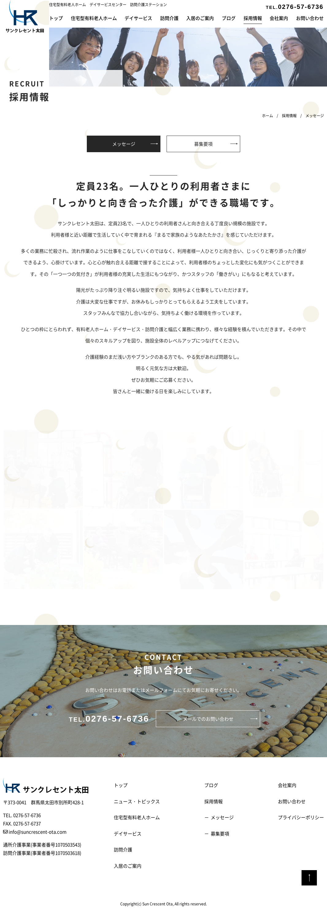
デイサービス (138, 18)
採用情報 (253, 18)
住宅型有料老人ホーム (94, 18)
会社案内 (279, 18)
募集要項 (203, 144)
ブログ (229, 18)
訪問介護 (169, 18)
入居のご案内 (200, 18)
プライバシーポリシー (301, 817)
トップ (56, 18)
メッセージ (123, 144)
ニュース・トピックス (137, 801)
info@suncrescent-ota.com (35, 831)
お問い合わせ (310, 18)
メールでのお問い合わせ (208, 718)
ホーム (267, 115)
